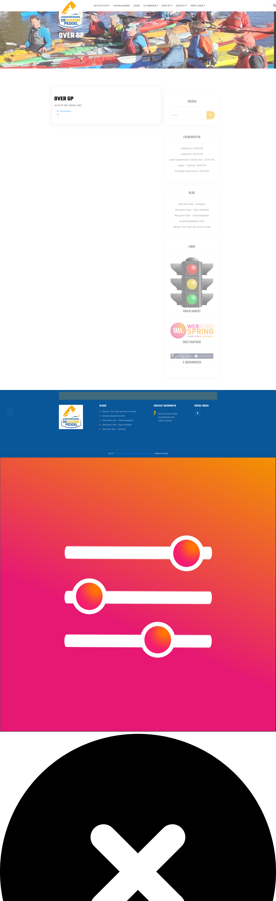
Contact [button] (180, 5)
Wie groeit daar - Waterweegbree (117, 463)
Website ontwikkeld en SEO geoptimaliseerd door (141, 497)
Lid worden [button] (149, 5)
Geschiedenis (66, 111)
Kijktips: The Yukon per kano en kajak (119, 454)
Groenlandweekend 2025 (113, 459)
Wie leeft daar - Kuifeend (114, 472)
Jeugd (136, 5)
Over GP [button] (166, 5)
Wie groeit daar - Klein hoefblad (116, 468)
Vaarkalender (121, 5)
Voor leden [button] (197, 5)
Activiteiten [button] (101, 5)
